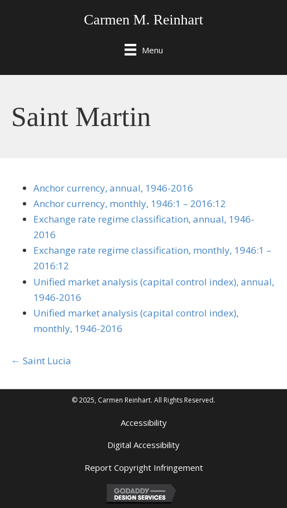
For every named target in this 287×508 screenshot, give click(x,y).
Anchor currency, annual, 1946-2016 (113, 188)
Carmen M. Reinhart (143, 20)
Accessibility (144, 422)
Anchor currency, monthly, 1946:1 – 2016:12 (129, 203)
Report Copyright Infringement (144, 467)
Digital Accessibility (143, 444)
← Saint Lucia (41, 360)
